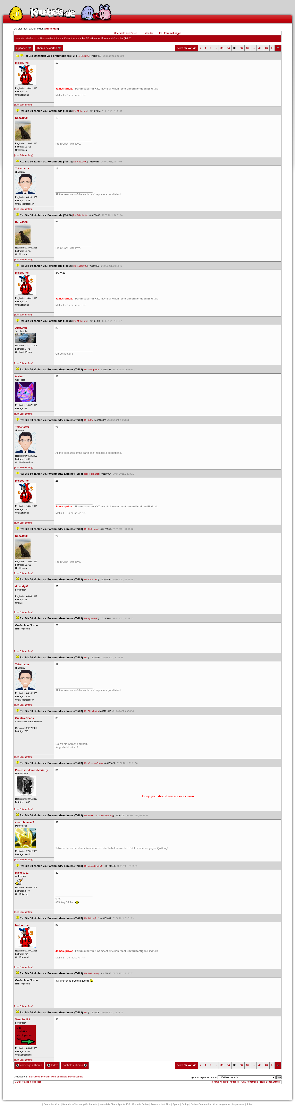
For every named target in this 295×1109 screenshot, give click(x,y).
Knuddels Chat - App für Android (80, 1104)
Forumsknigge (172, 33)
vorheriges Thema (29, 1065)
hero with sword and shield (54, 1076)
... (216, 48)
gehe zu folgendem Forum (204, 1077)
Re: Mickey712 (91, 918)
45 (259, 48)
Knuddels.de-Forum (26, 38)
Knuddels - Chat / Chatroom (244, 1082)
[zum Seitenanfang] (23, 104)
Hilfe (159, 33)
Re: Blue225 (83, 56)
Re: (86, 657)
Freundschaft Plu (160, 1104)
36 (241, 48)
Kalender (148, 33)
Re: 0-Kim (89, 420)
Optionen (23, 48)
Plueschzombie (75, 1076)
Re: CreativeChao (93, 763)
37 (247, 48)
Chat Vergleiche (221, 1104)
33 (221, 48)
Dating (185, 1104)
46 (266, 48)
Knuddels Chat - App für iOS (115, 1104)
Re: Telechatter (80, 215)
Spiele (176, 1104)
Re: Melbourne (80, 111)
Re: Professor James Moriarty (98, 815)
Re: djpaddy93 (91, 618)
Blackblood (34, 1076)
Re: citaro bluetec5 (93, 866)
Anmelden (51, 28)
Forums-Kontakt (219, 1082)
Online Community (201, 1104)
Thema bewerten (48, 48)
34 (228, 48)
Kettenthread (71, 38)
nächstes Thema (75, 1065)
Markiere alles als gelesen (28, 1082)
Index (52, 1065)
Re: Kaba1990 (80, 161)
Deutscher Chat (52, 1104)
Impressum (238, 1104)
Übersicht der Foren (125, 33)
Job (249, 1104)
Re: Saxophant (91, 369)
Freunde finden (140, 1104)
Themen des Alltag (50, 38)
